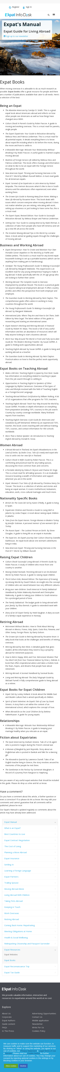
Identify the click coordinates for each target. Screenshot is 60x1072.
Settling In (9, 864)
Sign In (27, 7)
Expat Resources (12, 949)
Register (14, 7)
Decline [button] (23, 1066)
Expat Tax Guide (12, 972)
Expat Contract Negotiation (17, 840)
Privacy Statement (28, 1051)
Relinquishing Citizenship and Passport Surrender (27, 943)
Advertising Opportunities (44, 1013)
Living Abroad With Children (17, 895)
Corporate (7, 1016)
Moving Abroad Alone (14, 889)
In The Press (8, 1030)
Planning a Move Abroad (15, 852)
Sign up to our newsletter (16, 36)
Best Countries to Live (14, 834)
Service (8, 1053)
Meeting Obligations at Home (18, 931)
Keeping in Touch (12, 907)
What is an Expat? (12, 828)
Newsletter (37, 1023)
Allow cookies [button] (11, 1066)
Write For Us (38, 1027)
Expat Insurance (11, 858)
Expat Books (9, 960)
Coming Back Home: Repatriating (19, 925)
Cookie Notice (33, 1053)
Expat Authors (8, 1020)
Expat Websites (11, 954)
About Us (6, 1013)
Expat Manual (10, 822)
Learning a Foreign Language (17, 870)
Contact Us (37, 1016)
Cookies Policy (38, 1030)
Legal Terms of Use (47, 1051)
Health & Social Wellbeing (16, 937)
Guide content (8, 1023)
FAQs (4, 1027)
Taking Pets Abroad (13, 901)
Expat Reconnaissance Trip (16, 966)
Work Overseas (11, 913)
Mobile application (40, 1020)
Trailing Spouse (11, 882)
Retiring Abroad (11, 919)
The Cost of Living (12, 846)
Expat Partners (11, 876)
